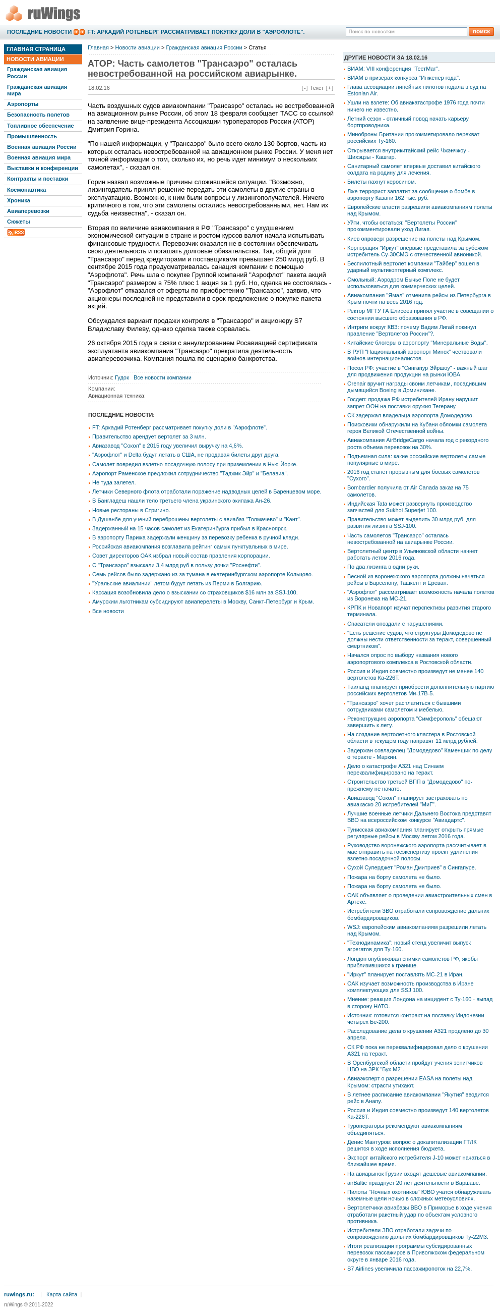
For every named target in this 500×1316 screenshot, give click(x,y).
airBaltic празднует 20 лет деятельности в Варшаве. (413, 1183)
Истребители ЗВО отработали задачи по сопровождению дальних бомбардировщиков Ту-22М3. (417, 1233)
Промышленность (32, 136)
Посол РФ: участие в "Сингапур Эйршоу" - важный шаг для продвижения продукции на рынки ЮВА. (417, 371)
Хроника (18, 200)
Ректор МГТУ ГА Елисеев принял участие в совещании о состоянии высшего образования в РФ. (420, 314)
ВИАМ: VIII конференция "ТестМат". (393, 69)
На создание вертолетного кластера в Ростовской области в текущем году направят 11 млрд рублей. (412, 737)
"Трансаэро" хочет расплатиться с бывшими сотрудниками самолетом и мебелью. (404, 706)
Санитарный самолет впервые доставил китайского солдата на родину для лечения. (413, 169)
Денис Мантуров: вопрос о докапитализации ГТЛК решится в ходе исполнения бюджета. (412, 1145)
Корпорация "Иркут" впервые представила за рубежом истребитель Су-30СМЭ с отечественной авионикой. (417, 251)
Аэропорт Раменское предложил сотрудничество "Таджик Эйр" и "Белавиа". (190, 473)
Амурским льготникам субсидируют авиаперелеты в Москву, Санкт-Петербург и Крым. (203, 601)
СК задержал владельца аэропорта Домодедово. (410, 415)
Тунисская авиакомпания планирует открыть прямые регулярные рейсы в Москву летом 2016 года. (415, 833)
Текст (317, 88)
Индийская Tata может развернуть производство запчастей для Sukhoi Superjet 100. (409, 507)
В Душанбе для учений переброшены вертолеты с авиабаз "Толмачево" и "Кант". (196, 519)
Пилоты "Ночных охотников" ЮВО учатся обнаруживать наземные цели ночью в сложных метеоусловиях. (419, 1195)
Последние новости (39, 32)
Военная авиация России (42, 147)
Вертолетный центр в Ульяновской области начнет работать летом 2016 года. (412, 554)
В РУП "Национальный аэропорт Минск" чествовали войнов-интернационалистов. (414, 355)
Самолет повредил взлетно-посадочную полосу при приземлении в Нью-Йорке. (194, 464)
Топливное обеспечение (40, 126)
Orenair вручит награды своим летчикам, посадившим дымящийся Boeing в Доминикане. (416, 386)
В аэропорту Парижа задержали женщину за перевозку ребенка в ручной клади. (195, 537)
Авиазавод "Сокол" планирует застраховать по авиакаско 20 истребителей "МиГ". (407, 801)
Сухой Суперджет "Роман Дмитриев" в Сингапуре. (411, 867)
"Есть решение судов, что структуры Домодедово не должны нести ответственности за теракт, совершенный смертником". (419, 639)
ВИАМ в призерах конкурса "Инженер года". (403, 78)
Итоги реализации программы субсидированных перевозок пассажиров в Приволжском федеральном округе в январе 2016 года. (415, 1252)
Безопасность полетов (38, 115)
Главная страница (36, 49)
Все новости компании (163, 377)
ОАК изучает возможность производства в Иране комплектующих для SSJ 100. (410, 986)
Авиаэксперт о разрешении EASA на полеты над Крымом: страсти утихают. (409, 1081)
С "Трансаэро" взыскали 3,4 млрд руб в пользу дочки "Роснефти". (176, 565)
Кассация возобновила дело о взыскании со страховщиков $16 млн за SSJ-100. (195, 592)
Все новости (108, 611)
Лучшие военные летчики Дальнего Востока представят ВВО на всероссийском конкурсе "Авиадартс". (419, 816)
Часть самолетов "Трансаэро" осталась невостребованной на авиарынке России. (400, 538)
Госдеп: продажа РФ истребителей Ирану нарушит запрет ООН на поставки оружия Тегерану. (412, 402)
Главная (98, 47)
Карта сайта (61, 1294)
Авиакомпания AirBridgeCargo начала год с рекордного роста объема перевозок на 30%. (417, 443)
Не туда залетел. (114, 482)
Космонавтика (26, 190)
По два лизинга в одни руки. (383, 567)
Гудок (122, 377)
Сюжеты (18, 221)
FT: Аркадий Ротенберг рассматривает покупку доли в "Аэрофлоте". (195, 32)
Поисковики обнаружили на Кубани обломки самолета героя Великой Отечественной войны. (417, 427)
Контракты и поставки (37, 179)
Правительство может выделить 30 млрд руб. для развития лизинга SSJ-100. (411, 522)
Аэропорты (22, 104)
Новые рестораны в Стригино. (131, 510)
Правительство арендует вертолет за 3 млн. (149, 436)
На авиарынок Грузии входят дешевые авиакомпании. (417, 1174)
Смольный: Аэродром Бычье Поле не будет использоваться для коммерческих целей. (403, 283)
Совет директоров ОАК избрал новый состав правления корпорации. (181, 556)
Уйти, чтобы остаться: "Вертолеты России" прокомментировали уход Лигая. (402, 226)
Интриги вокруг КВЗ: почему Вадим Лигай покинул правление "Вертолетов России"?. (411, 330)
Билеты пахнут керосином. (381, 182)
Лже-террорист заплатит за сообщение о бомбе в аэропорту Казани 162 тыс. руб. (411, 194)
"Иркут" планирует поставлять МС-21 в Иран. (405, 974)
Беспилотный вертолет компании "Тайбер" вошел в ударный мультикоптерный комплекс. (413, 266)
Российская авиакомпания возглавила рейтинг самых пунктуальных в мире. (190, 546)
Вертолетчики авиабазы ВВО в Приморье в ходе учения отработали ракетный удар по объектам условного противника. (419, 1214)
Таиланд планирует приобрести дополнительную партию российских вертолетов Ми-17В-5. (420, 690)
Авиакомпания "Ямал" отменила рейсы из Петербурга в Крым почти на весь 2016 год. (419, 298)
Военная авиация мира (39, 157)
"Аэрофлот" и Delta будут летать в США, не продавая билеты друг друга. (186, 455)
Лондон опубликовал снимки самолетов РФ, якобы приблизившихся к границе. (412, 962)
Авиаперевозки (28, 211)
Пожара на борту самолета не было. (394, 877)
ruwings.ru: (19, 1294)
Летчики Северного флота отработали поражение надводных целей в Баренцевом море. (207, 491)
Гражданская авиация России (37, 72)
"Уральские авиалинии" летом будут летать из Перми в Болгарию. (177, 583)
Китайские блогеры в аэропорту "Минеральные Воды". (417, 343)
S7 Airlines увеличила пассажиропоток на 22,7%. (409, 1269)
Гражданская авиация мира (37, 90)
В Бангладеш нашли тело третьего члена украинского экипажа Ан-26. (182, 501)
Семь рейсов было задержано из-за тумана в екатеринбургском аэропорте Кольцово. (202, 574)
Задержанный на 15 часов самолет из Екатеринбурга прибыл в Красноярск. (189, 528)
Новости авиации (35, 59)
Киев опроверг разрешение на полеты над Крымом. (413, 239)
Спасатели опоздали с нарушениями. (395, 624)
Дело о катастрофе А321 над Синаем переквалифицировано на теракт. (395, 769)
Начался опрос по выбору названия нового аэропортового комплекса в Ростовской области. (410, 658)
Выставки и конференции (42, 168)
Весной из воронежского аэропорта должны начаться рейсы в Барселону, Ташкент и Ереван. (416, 579)
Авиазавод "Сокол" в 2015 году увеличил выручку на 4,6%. (167, 446)
